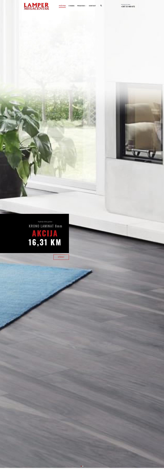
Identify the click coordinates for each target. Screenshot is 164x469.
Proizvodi (81, 6)
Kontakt (92, 6)
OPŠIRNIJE (61, 257)
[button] (81, 434)
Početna (62, 6)
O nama (71, 6)
